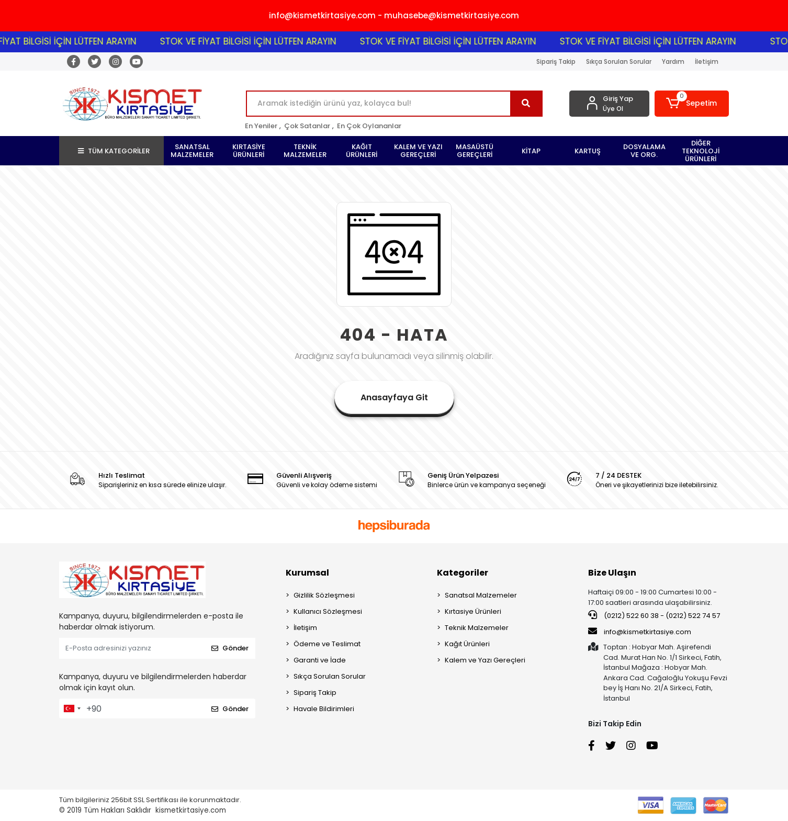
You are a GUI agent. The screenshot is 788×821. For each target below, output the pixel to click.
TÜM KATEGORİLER (114, 151)
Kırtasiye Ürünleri (473, 611)
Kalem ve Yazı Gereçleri (485, 660)
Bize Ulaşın (612, 573)
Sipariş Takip (556, 61)
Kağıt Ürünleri (467, 644)
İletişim (706, 61)
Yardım (673, 61)
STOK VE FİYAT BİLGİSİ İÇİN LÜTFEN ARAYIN (264, 41)
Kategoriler (462, 573)
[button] (692, 104)
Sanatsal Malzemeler (481, 595)
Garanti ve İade (320, 660)
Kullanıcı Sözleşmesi (328, 611)
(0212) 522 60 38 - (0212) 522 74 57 (654, 615)
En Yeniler (261, 126)
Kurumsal (307, 573)
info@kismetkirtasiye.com (639, 631)
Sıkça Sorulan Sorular (618, 61)
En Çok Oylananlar (369, 126)
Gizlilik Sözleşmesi (324, 595)
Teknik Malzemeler (477, 628)
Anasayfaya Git (394, 397)
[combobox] (72, 708)
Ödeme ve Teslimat (327, 644)
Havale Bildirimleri (324, 709)
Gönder (230, 648)
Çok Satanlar (307, 126)
